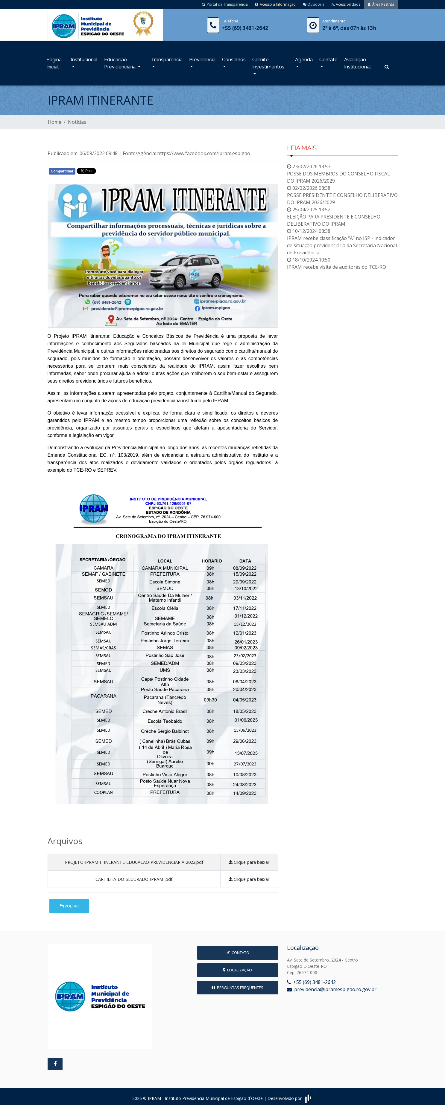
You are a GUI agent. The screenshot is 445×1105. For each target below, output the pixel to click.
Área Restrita (381, 4)
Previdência (202, 58)
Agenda (304, 58)
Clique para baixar (249, 860)
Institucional (84, 58)
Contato (328, 58)
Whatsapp (116, 170)
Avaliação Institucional (357, 61)
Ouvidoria (313, 4)
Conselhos (234, 58)
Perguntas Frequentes (237, 985)
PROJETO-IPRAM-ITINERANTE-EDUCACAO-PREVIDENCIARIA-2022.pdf (134, 860)
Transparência (167, 58)
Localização (237, 967)
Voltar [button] (69, 903)
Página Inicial (54, 61)
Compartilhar (62, 168)
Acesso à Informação (275, 4)
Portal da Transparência (225, 4)
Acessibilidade (346, 4)
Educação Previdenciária (120, 61)
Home (54, 119)
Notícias (77, 119)
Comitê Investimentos (268, 61)
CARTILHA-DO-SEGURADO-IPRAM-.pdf (133, 876)
